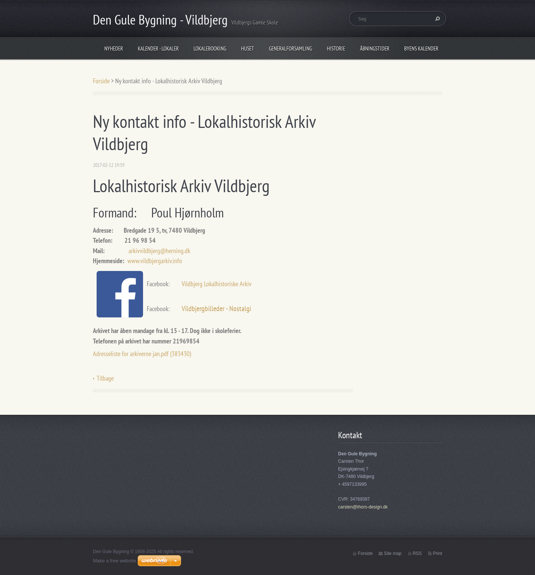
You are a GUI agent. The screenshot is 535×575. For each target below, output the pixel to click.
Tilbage (105, 378)
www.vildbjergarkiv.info (154, 260)
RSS (417, 553)
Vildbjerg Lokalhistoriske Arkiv (217, 284)
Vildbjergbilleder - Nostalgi (216, 308)
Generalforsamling (290, 48)
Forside (101, 81)
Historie (336, 48)
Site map (392, 553)
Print (437, 553)
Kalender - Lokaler (158, 48)
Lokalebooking (210, 48)
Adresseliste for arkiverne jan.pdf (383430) (142, 353)
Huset (247, 48)
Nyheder (113, 48)
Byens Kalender (421, 48)
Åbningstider (374, 48)
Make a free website (114, 560)
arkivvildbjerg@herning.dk (159, 250)
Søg (436, 18)
